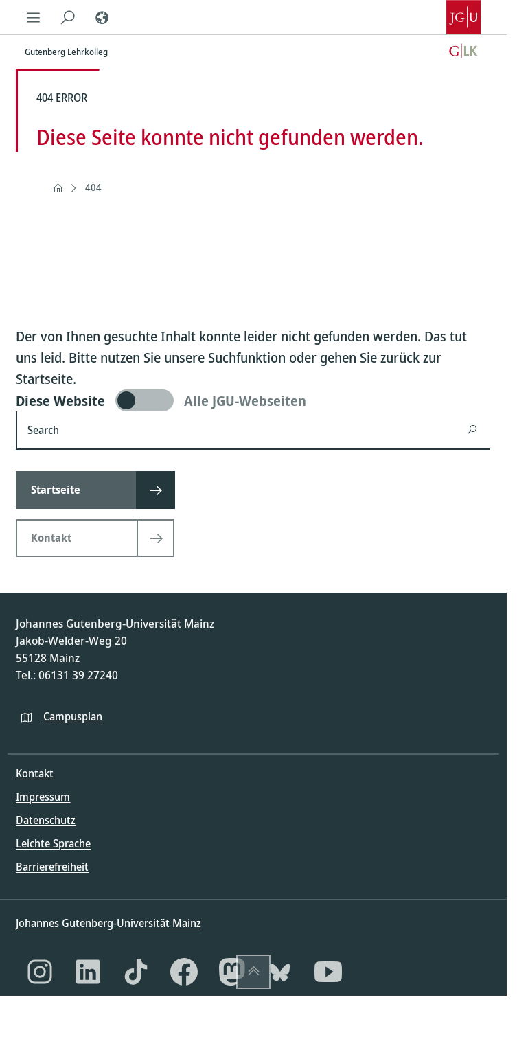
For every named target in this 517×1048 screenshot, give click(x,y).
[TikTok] (136, 972)
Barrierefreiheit (52, 866)
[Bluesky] (280, 972)
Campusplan (72, 716)
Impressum (43, 796)
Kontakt (35, 773)
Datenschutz (46, 820)
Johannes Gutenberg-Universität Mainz (108, 923)
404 (93, 187)
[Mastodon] (232, 972)
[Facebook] (184, 972)
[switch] (253, 400)
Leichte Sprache (53, 843)
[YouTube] (328, 972)
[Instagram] (40, 972)
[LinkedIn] (88, 972)
